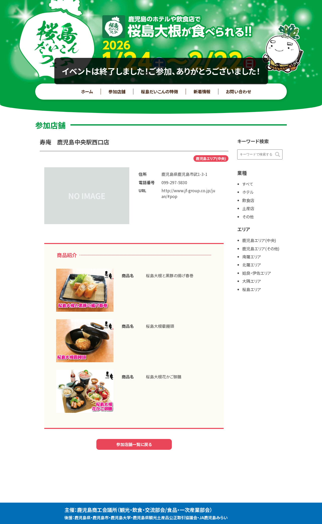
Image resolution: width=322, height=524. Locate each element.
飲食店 (248, 200)
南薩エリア (251, 257)
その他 (248, 217)
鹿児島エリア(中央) (259, 240)
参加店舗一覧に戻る (134, 444)
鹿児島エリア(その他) (260, 249)
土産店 (248, 208)
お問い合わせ (238, 91)
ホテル (248, 192)
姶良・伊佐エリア (256, 273)
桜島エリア (251, 289)
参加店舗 (117, 91)
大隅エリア (251, 281)
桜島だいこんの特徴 (159, 91)
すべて (247, 184)
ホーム (87, 91)
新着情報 (202, 91)
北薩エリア (251, 265)
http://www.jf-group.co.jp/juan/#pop (188, 193)
